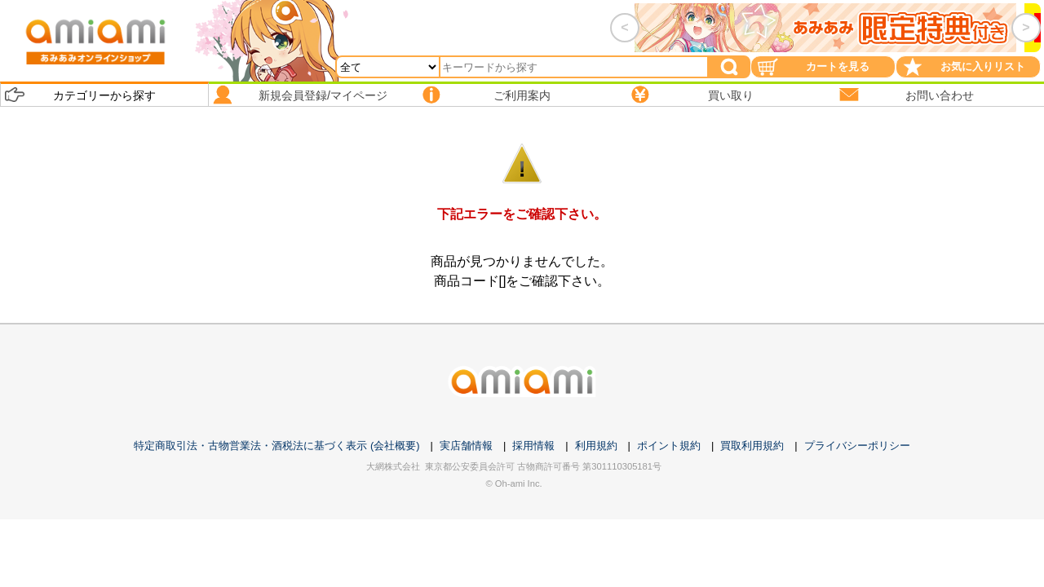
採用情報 (533, 445)
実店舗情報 (466, 445)
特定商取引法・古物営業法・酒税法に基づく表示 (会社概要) (276, 445)
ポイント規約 (669, 445)
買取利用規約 (752, 445)
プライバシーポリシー (857, 445)
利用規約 (596, 445)
